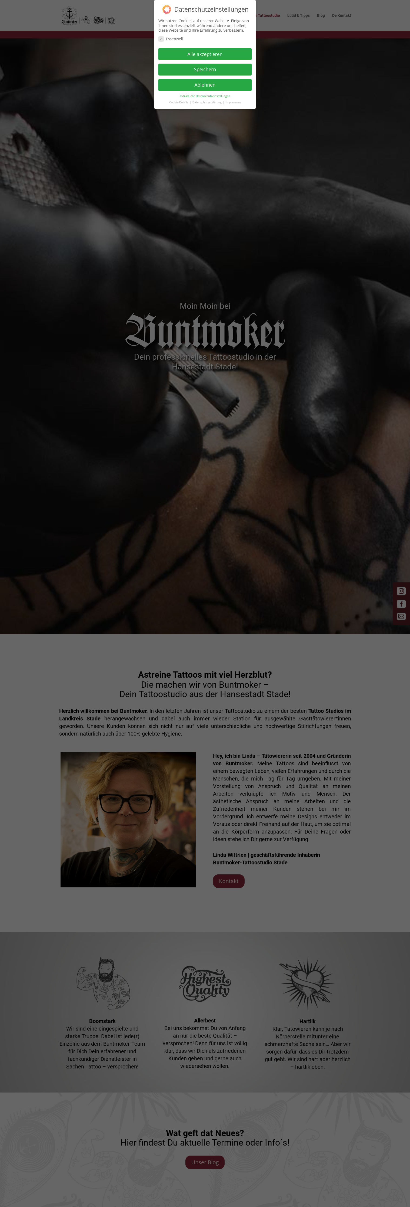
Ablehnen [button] (204, 82)
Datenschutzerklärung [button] (207, 100)
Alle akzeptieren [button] (204, 51)
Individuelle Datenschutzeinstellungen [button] (205, 94)
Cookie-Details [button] (179, 100)
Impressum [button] (233, 100)
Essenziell (170, 36)
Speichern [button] (205, 67)
